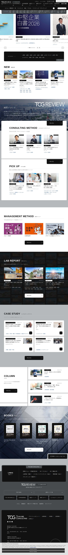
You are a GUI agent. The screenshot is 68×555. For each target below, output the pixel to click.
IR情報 (51, 516)
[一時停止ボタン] (37, 47)
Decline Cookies (33, 551)
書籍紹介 (24, 503)
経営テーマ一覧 (49, 492)
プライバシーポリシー (34, 516)
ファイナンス (20, 8)
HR (15, 8)
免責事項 (41, 503)
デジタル (29, 8)
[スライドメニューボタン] (54, 8)
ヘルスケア (47, 12)
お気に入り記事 (51, 1)
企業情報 (44, 516)
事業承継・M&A (57, 474)
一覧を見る (55, 123)
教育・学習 (53, 12)
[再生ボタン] (39, 47)
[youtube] (12, 521)
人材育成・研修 (27, 474)
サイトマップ (48, 503)
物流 (17, 12)
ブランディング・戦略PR (29, 476)
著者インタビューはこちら (58, 456)
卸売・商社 (41, 12)
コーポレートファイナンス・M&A (42, 474)
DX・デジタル (44, 471)
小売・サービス (34, 12)
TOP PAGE (18, 492)
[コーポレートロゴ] (34, 467)
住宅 (20, 12)
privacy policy (33, 547)
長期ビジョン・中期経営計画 (30, 471)
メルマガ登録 (42, 1)
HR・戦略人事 (54, 471)
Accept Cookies (33, 549)
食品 (24, 12)
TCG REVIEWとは (16, 4)
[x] (7, 521)
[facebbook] (10, 521)
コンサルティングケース (48, 4)
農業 (27, 12)
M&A (25, 8)
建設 (13, 12)
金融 (58, 12)
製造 (10, 12)
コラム (18, 503)
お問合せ (37, 1)
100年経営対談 (25, 4)
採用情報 (58, 516)
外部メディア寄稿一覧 (32, 503)
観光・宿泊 (63, 12)
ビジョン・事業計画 (9, 8)
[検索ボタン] (58, 8)
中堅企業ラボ (57, 4)
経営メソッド (32, 4)
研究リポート (39, 4)
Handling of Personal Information (10, 543)
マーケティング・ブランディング (40, 8)
